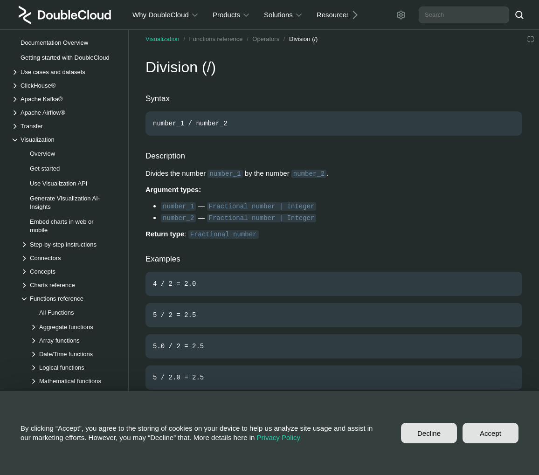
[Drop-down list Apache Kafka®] (64, 99)
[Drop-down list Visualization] (64, 139)
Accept (490, 433)
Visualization (162, 38)
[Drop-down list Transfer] (64, 126)
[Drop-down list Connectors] (69, 258)
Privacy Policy (278, 437)
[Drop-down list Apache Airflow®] (64, 112)
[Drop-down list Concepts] (69, 271)
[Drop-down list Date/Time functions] (74, 354)
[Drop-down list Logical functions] (74, 367)
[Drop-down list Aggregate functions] (74, 327)
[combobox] (464, 15)
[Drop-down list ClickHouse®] (64, 85)
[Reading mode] (530, 39)
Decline (429, 433)
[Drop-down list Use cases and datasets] (64, 72)
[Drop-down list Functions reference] (69, 298)
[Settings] (401, 15)
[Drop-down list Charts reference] (69, 285)
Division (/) (303, 38)
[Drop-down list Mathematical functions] (74, 381)
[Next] (351, 14)
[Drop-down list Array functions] (74, 340)
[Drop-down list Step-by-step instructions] (69, 244)
